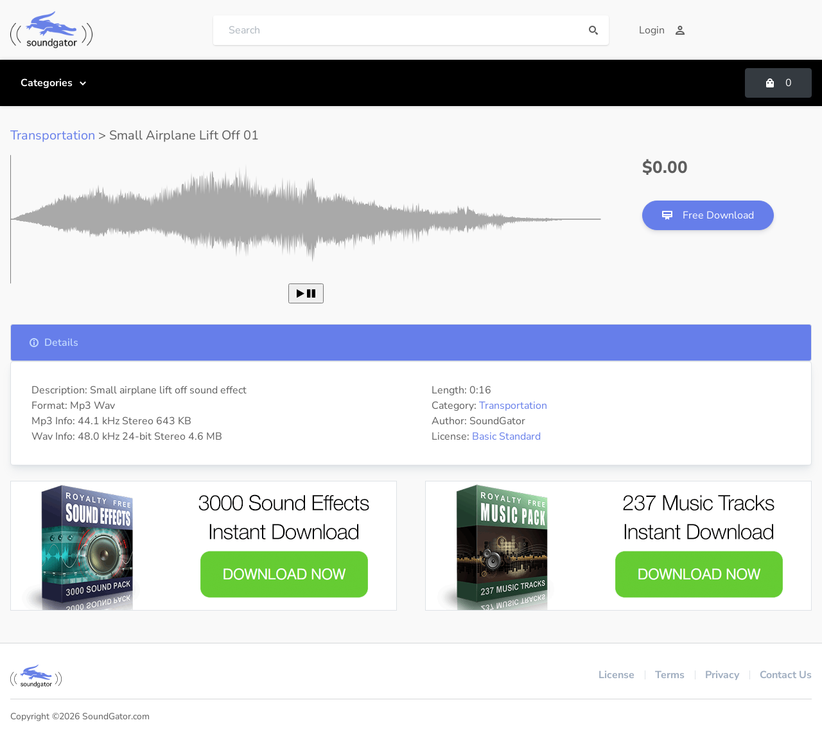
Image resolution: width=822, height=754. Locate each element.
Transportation (52, 135)
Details (53, 343)
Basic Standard (506, 436)
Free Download (708, 215)
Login (662, 30)
